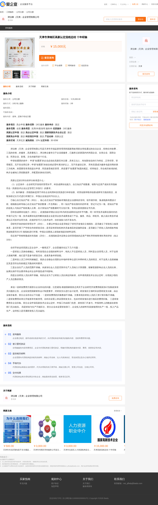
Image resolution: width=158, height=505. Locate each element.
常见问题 (23, 483)
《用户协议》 (137, 120)
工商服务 (10, 12)
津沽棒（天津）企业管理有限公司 (23, 17)
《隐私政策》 (147, 120)
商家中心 (145, 4)
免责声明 (55, 486)
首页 (105, 4)
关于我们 (86, 483)
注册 (156, 4)
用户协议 (55, 483)
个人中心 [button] (124, 4)
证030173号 (56, 498)
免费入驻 (135, 4)
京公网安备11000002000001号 (75, 498)
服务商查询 (87, 486)
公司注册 (20, 12)
